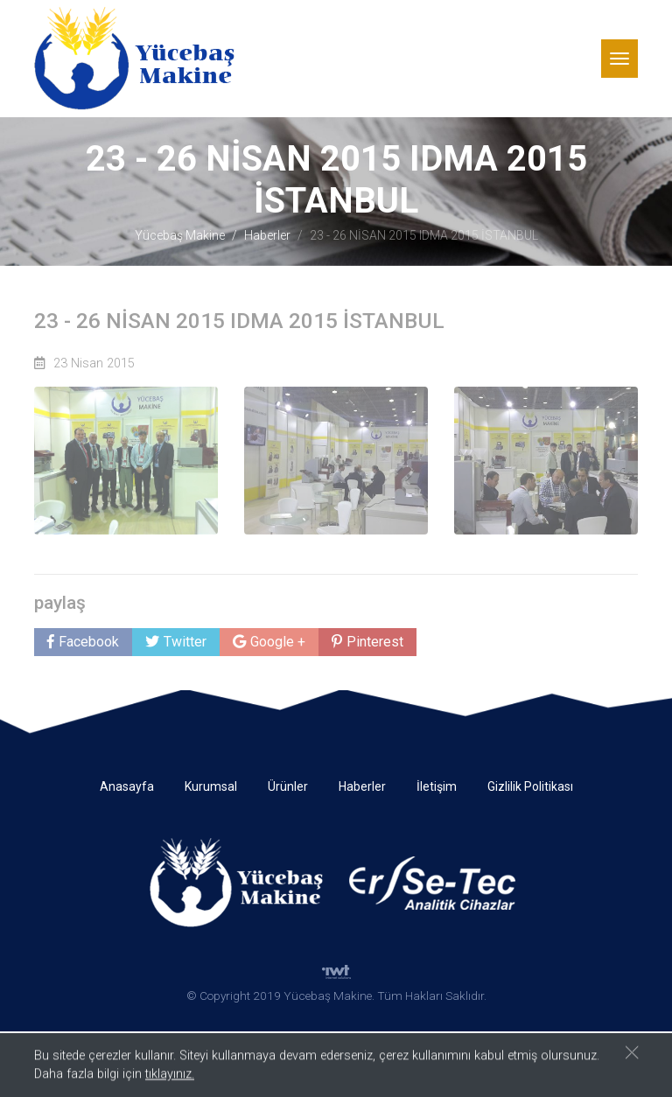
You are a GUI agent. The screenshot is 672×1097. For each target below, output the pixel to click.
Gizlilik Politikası (530, 786)
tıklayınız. (169, 1076)
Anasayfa (127, 786)
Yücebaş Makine (180, 235)
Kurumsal (211, 786)
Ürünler (288, 786)
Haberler (267, 235)
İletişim (436, 786)
